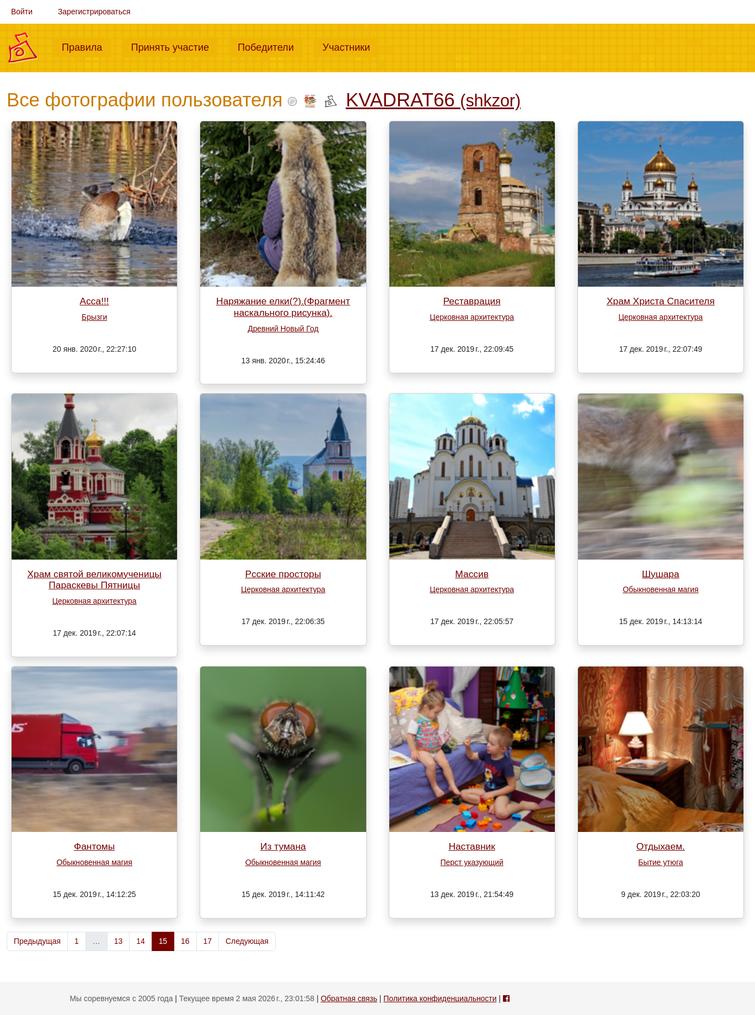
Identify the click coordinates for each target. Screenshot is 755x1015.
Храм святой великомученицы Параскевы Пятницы (94, 579)
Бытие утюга (660, 862)
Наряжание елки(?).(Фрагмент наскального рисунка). (283, 307)
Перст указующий (472, 862)
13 (118, 941)
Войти (22, 11)
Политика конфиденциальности (439, 998)
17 (208, 941)
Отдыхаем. (660, 846)
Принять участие (174, 46)
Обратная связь (348, 998)
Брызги (94, 317)
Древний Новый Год (283, 328)
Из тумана (283, 846)
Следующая (247, 941)
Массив (472, 573)
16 (185, 941)
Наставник (471, 846)
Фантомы (94, 846)
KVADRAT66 (433, 99)
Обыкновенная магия (660, 589)
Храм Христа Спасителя (661, 301)
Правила (86, 46)
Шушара (660, 573)
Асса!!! (94, 301)
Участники (351, 46)
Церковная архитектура (472, 317)
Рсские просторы (283, 573)
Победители (270, 46)
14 (140, 941)
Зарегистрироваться (94, 11)
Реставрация (472, 301)
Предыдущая (37, 941)
